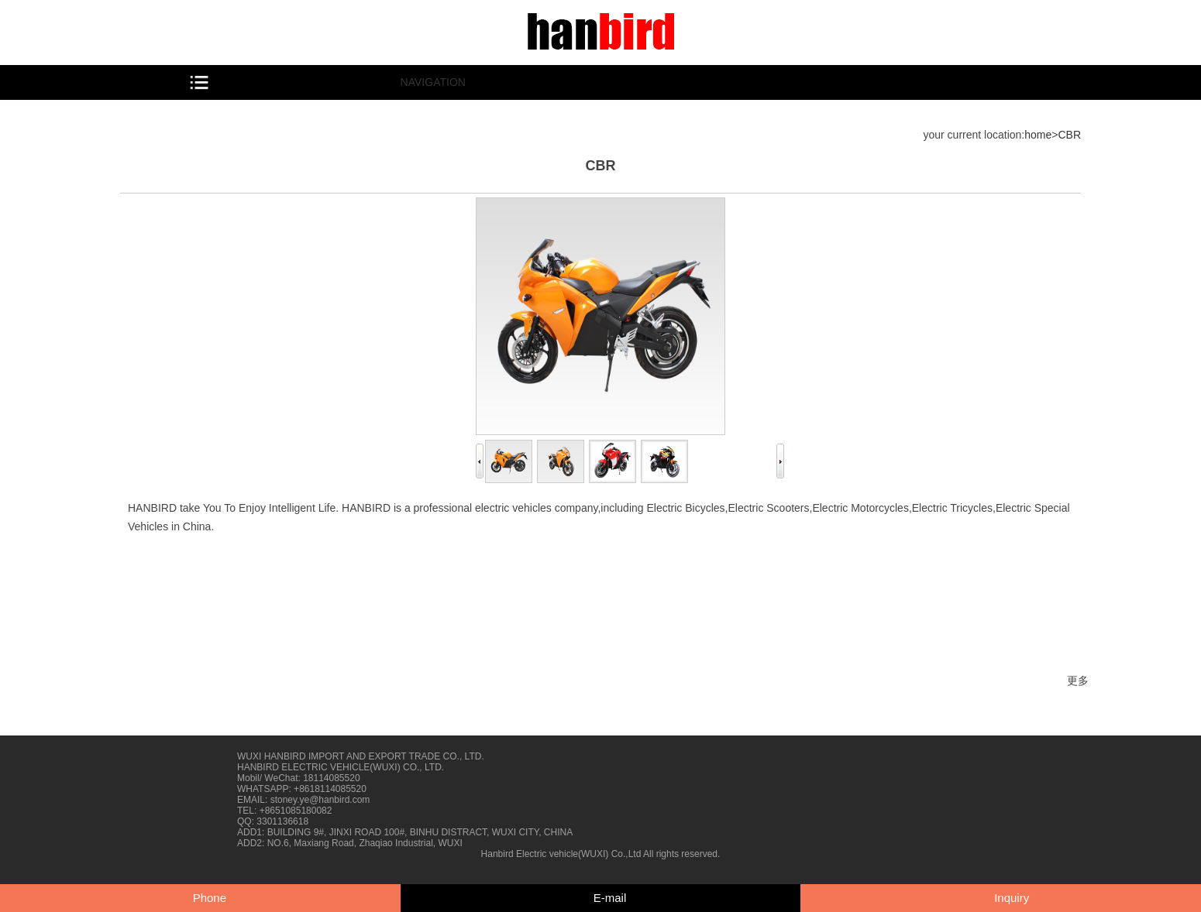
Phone (209, 897)
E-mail (610, 897)
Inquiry (1011, 897)
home (1037, 135)
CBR (1069, 135)
